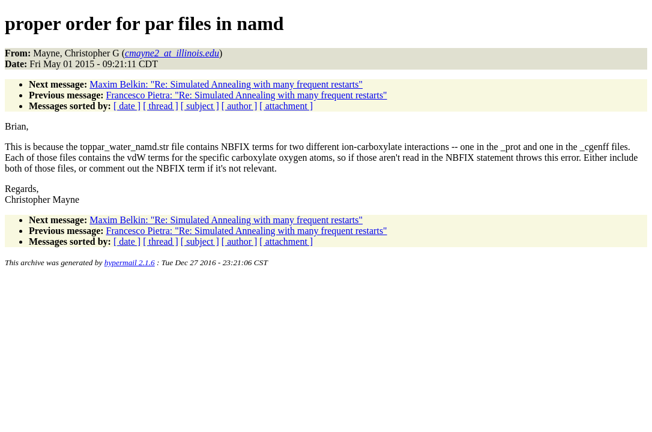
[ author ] (240, 106)
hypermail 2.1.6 (129, 262)
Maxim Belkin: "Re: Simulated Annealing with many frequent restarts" (226, 84)
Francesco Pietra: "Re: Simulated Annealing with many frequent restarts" (246, 95)
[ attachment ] (286, 106)
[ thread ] (160, 106)
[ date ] (126, 106)
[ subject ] (200, 106)
